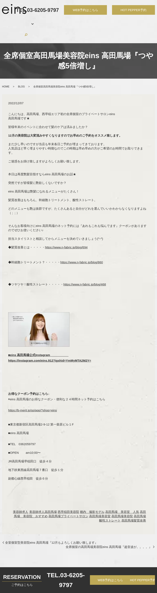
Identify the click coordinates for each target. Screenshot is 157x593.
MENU (37, 21)
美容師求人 (20, 496)
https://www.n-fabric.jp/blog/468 (84, 268)
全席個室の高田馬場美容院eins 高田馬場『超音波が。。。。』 (109, 531)
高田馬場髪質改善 (133, 505)
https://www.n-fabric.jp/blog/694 (66, 231)
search (150, 21)
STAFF (49, 21)
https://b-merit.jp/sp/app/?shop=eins (32, 394)
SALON (21, 21)
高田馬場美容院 (122, 500)
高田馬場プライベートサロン (68, 500)
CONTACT (138, 21)
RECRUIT (109, 21)
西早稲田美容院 (68, 496)
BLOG (123, 21)
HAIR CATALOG (68, 21)
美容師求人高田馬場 (43, 496)
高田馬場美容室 (100, 500)
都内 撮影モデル (92, 496)
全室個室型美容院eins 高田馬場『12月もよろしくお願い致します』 (51, 527)
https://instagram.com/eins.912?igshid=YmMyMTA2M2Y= (49, 345)
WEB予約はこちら (110, 580)
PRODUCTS (91, 21)
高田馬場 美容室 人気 (122, 496)
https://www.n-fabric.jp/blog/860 (81, 246)
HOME (8, 21)
